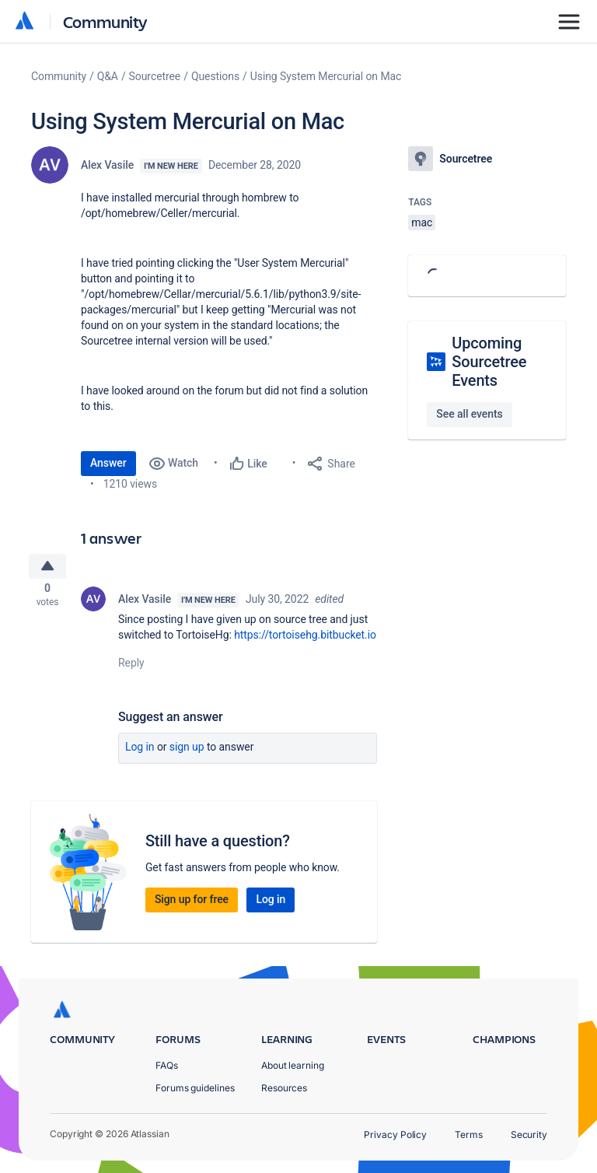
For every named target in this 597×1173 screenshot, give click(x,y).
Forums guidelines (195, 1088)
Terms (469, 1134)
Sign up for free (192, 904)
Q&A (107, 76)
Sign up (186, 751)
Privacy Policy (395, 1134)
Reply (131, 667)
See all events (469, 414)
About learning (292, 1065)
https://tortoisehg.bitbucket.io (305, 639)
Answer (108, 463)
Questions (215, 76)
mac (421, 222)
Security (529, 1134)
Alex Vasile (107, 165)
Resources (284, 1088)
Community (105, 21)
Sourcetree (155, 76)
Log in (140, 751)
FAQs (166, 1065)
